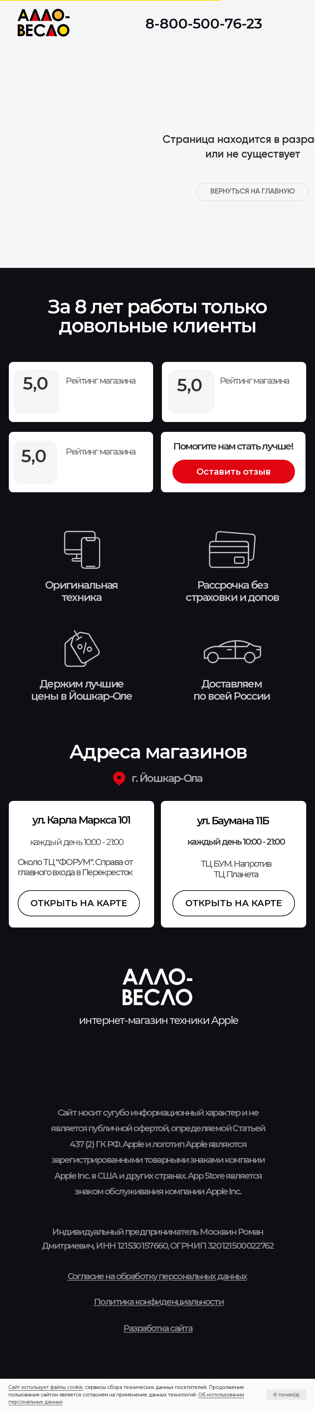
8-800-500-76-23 (203, 23)
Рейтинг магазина (100, 451)
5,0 (34, 455)
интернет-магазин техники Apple (158, 1020)
